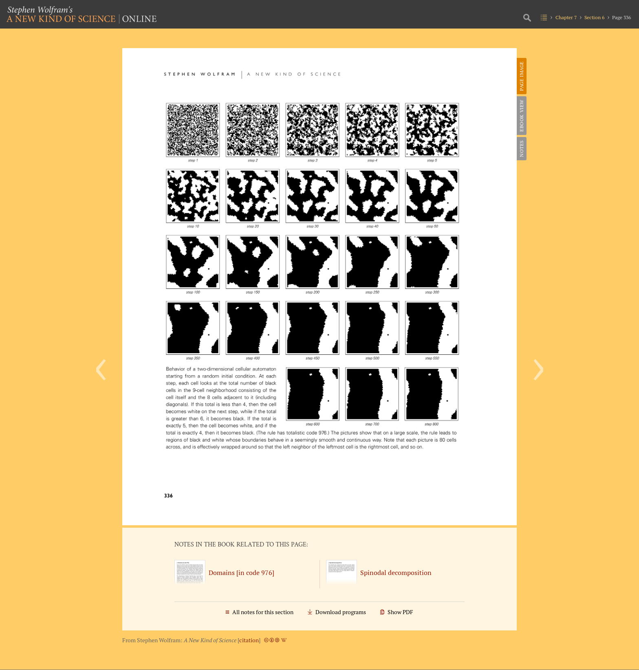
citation (249, 640)
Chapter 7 (566, 17)
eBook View (521, 116)
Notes (521, 148)
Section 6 (594, 17)
